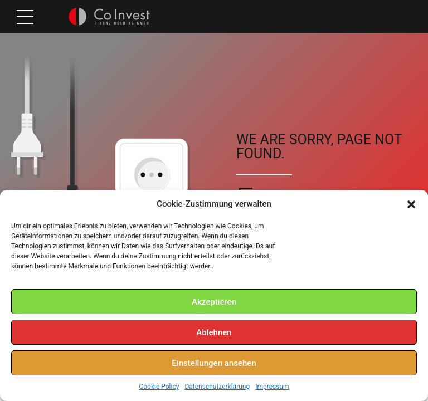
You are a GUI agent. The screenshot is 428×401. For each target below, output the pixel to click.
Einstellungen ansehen (214, 363)
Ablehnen (213, 332)
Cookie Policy (159, 386)
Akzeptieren (214, 302)
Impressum (272, 386)
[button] (411, 204)
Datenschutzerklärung (217, 386)
